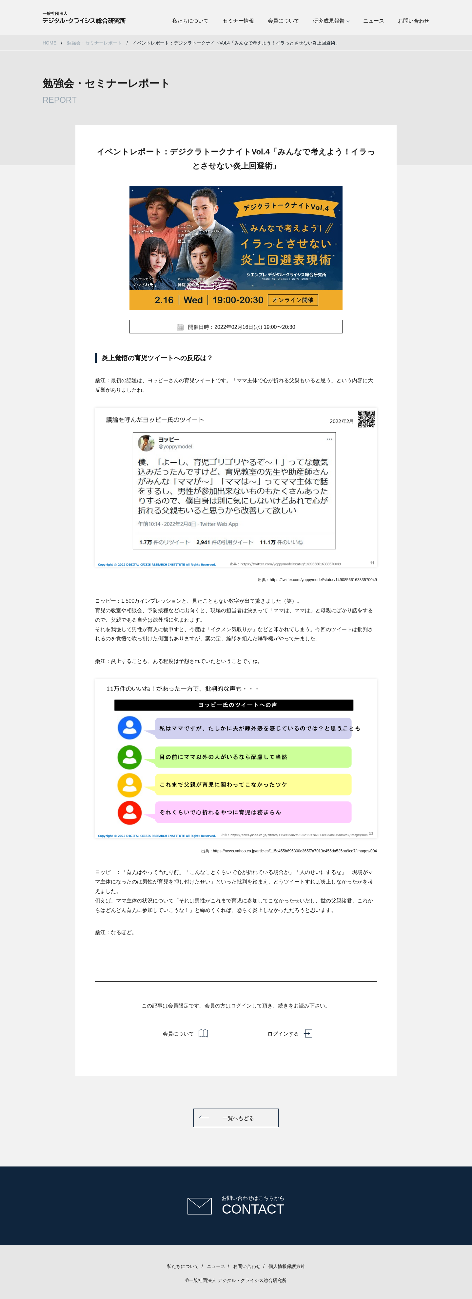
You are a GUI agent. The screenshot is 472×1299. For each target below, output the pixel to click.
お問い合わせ (413, 21)
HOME (49, 42)
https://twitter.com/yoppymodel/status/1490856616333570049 (323, 580)
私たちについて (190, 21)
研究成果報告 (328, 21)
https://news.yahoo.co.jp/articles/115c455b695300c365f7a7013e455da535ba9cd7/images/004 (295, 851)
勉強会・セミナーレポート (94, 42)
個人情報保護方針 (286, 1266)
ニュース (373, 21)
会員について (283, 21)
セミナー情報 (238, 21)
